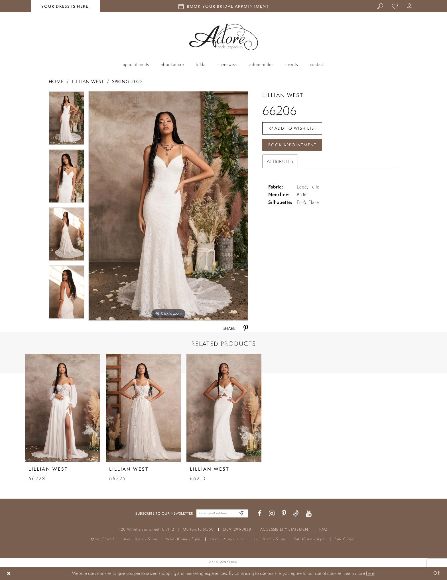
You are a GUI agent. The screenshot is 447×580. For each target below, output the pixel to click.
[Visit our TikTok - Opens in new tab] (296, 513)
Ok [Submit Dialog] (437, 573)
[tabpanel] (67, 120)
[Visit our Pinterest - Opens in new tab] (284, 513)
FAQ (323, 529)
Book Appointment (292, 144)
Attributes (280, 161)
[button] (409, 6)
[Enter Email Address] (241, 513)
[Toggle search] (380, 6)
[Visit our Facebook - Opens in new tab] (260, 513)
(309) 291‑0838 (237, 529)
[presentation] (62, 408)
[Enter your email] (222, 513)
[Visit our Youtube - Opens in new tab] (309, 513)
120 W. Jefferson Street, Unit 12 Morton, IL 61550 (166, 529)
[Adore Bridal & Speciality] (224, 37)
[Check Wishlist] (395, 6)
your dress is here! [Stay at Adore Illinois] (65, 6)
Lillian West (87, 82)
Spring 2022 (127, 82)
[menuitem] (380, 6)
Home (56, 82)
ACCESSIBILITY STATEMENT (285, 529)
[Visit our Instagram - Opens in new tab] (272, 513)
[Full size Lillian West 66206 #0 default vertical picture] (168, 205)
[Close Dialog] (8, 573)
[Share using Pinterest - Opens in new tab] (245, 328)
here (370, 573)
